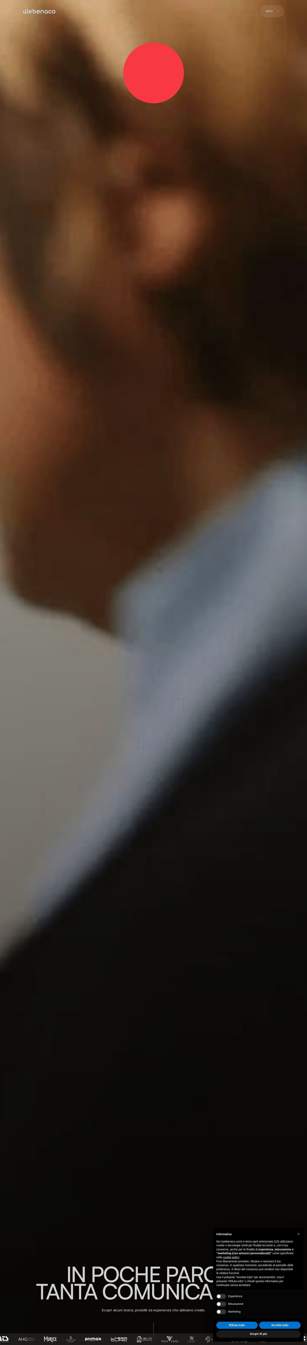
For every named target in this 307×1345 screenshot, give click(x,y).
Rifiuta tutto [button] (237, 1325)
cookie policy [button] (231, 1257)
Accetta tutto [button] (280, 1325)
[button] (298, 1234)
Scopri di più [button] (258, 1333)
